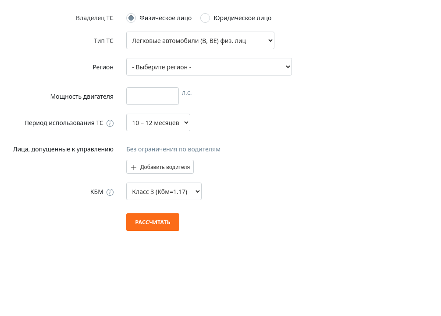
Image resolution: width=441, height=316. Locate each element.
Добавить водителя (160, 167)
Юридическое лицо (242, 18)
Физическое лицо (165, 18)
